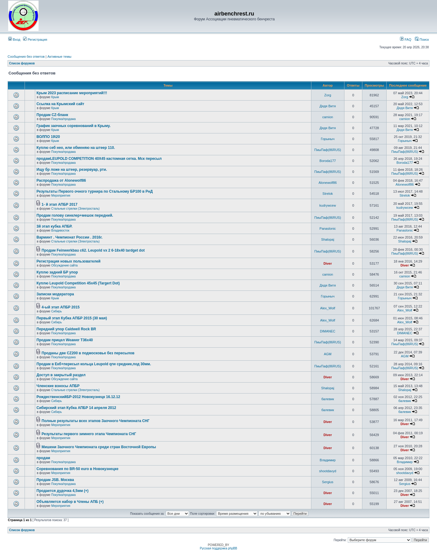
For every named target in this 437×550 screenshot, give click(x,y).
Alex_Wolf (327, 308)
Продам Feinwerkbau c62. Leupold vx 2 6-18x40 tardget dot (93, 250)
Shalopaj (327, 239)
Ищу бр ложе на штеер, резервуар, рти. (71, 169)
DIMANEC (327, 331)
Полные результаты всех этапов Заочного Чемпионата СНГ (96, 421)
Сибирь (56, 311)
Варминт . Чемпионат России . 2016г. (69, 237)
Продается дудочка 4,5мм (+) (62, 491)
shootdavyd (327, 471)
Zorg (327, 95)
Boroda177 (328, 161)
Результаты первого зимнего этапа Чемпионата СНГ (89, 434)
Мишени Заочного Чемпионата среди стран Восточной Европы (99, 447)
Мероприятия (60, 195)
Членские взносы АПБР (58, 386)
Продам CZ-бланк (52, 115)
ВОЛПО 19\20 (48, 137)
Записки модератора (55, 294)
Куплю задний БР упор (57, 272)
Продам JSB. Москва (55, 480)
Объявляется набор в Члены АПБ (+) (69, 502)
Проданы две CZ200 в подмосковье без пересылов (88, 353)
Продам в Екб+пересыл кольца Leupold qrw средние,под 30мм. (93, 364)
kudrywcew (328, 205)
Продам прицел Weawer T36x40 (64, 340)
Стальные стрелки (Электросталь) (75, 208)
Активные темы (59, 56)
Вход (14, 39)
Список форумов (22, 63)
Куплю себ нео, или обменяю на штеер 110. (75, 148)
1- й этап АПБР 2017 (59, 204)
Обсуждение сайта (64, 265)
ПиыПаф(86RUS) (327, 150)
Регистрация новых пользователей (68, 261)
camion (327, 117)
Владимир (328, 460)
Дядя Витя (328, 106)
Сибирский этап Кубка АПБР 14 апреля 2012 (76, 408)
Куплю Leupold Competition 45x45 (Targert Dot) (78, 283)
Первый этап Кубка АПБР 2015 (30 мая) (71, 318)
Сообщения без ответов (26, 56)
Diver (328, 263)
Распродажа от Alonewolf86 (61, 180)
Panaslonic (328, 228)
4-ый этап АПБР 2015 (61, 307)
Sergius (327, 482)
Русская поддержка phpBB (218, 548)
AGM (327, 354)
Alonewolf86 (328, 182)
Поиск (422, 39)
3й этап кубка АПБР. (54, 226)
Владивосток (60, 230)
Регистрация (35, 39)
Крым (55, 97)
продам (43, 458)
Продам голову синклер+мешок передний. (74, 215)
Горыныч (327, 139)
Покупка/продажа (63, 119)
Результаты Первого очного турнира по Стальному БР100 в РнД (94, 191)
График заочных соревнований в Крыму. (73, 126)
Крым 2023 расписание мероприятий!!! (71, 93)
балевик (327, 399)
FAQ (405, 39)
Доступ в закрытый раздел (61, 375)
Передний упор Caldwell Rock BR (66, 329)
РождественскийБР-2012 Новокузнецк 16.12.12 (78, 397)
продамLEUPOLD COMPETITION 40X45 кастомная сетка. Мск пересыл (98, 158)
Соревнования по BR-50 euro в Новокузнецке (77, 469)
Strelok (328, 193)
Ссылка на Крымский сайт (60, 104)
